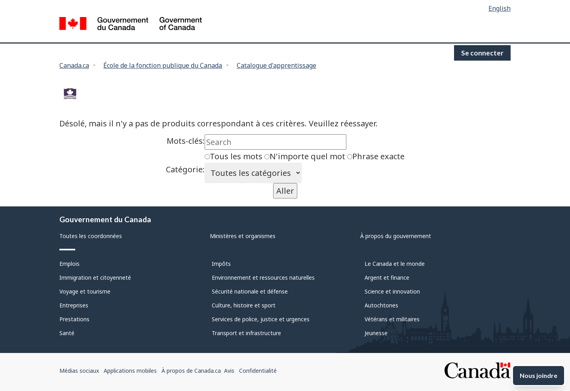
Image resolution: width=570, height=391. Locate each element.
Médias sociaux (79, 370)
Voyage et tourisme (84, 291)
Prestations (74, 319)
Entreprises (73, 305)
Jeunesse (376, 333)
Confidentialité (258, 370)
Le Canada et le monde (395, 263)
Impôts (221, 263)
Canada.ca (74, 65)
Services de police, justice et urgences (261, 319)
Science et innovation (392, 291)
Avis (229, 370)
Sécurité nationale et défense (250, 291)
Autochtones (381, 305)
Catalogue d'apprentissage (276, 65)
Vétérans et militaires (392, 319)
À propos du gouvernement (395, 236)
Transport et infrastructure (246, 333)
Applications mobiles (130, 370)
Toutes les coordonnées (90, 236)
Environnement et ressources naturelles (263, 277)
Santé (66, 333)
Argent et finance (387, 277)
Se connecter (482, 53)
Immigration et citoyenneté (95, 277)
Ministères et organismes (243, 236)
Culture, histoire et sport (244, 305)
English (499, 8)
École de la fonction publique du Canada (162, 65)
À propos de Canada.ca (191, 370)
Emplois (69, 263)
